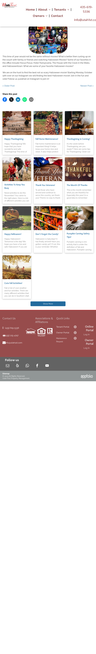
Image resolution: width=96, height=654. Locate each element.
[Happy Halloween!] (16, 218)
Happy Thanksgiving (14, 139)
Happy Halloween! (13, 234)
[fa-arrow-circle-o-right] (75, 327)
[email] (7, 366)
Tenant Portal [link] (62, 327)
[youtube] (47, 366)
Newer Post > (87, 85)
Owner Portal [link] (62, 332)
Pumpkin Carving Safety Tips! (78, 235)
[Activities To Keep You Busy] (16, 169)
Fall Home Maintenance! (47, 139)
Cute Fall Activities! (13, 283)
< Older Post (8, 85)
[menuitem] (31, 10)
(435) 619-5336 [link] (12, 328)
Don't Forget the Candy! (47, 234)
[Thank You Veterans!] (48, 169)
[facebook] (37, 366)
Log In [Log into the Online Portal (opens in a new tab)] (87, 334)
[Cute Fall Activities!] (16, 267)
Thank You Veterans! (45, 185)
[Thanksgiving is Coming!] (79, 123)
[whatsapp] (27, 366)
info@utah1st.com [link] (13, 342)
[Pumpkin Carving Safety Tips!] (79, 218)
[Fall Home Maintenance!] (48, 123)
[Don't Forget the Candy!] (48, 218)
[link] (86, 9)
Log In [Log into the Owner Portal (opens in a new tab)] (87, 348)
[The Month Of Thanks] (79, 169)
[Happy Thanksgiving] (16, 123)
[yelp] (17, 366)
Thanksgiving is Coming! (78, 139)
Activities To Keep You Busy (14, 186)
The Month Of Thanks (77, 185)
